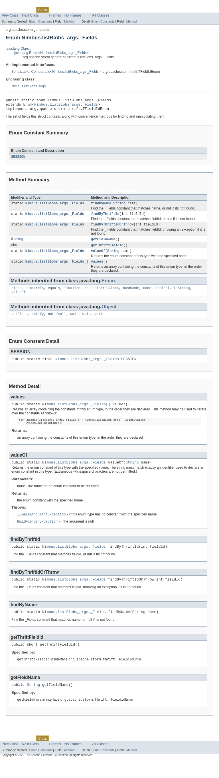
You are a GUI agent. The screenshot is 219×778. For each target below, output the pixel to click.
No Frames (73, 15)
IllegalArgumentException (41, 527)
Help (108, 10)
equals (54, 295)
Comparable (40, 72)
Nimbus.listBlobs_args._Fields (63, 53)
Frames (55, 15)
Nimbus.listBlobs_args (28, 86)
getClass (19, 322)
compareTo (35, 295)
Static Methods (52, 194)
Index (97, 10)
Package (26, 10)
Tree (65, 10)
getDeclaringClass (101, 295)
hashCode (131, 295)
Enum (27, 105)
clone (16, 295)
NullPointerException (37, 534)
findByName (101, 206)
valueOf (98, 256)
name (147, 295)
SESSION (18, 159)
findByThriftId (105, 217)
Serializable (20, 72)
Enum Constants (40, 21)
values (97, 267)
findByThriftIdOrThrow (112, 229)
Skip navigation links (15, 5)
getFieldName (103, 244)
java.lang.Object (18, 49)
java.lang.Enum (26, 53)
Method (69, 21)
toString (182, 295)
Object (109, 314)
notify (38, 322)
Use (55, 10)
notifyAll (57, 322)
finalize (72, 295)
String (119, 206)
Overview (9, 10)
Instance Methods (87, 194)
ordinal (162, 295)
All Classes (100, 15)
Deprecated (81, 10)
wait (74, 322)
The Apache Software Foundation (46, 773)
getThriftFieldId (107, 250)
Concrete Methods (126, 194)
